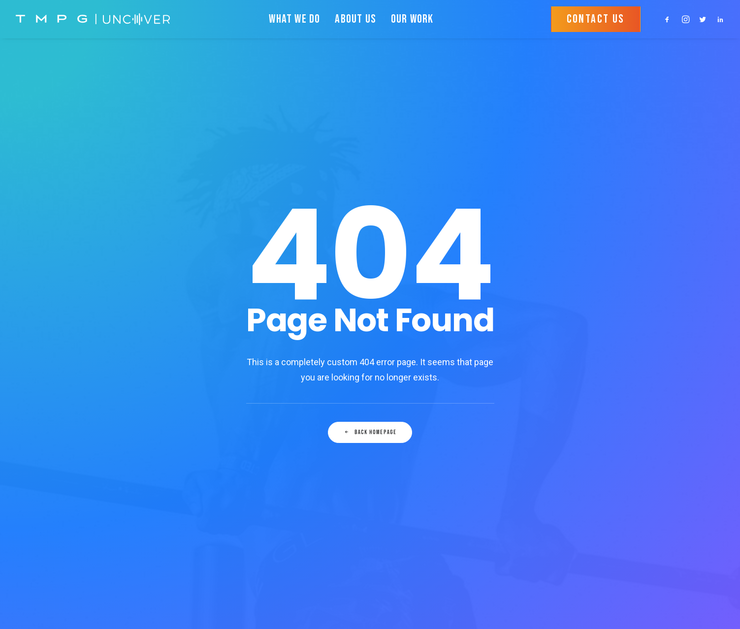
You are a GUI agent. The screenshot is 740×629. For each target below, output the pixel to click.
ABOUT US (355, 19)
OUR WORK (412, 19)
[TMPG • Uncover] (93, 19)
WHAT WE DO (294, 19)
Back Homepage (370, 295)
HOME (250, 413)
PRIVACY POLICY (268, 440)
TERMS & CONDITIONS (277, 452)
